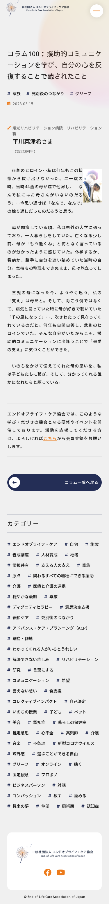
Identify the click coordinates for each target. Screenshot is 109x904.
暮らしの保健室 (72, 722)
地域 (74, 554)
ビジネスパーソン (28, 785)
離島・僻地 (22, 638)
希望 (66, 680)
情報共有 (20, 565)
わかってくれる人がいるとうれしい (44, 649)
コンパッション (26, 795)
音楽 (16, 743)
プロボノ (49, 774)
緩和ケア (20, 617)
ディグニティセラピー (32, 607)
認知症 (39, 722)
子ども (55, 712)
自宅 (74, 544)
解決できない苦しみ (30, 659)
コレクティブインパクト (34, 701)
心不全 (47, 733)
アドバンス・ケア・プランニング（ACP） (51, 628)
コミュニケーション (30, 680)
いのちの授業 (24, 712)
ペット (80, 712)
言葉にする (43, 670)
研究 (16, 670)
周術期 (68, 806)
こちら (50, 438)
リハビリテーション (80, 659)
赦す (57, 795)
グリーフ (20, 764)
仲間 (45, 806)
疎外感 (18, 753)
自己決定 (77, 701)
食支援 (55, 691)
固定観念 (20, 774)
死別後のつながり (57, 617)
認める (80, 795)
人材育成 (49, 554)
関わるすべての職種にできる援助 (63, 575)
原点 (16, 575)
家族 (86, 565)
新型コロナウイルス (76, 743)
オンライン (51, 764)
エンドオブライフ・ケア (34, 544)
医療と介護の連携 (49, 586)
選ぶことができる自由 (57, 753)
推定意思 (20, 733)
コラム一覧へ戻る (82, 482)
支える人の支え (55, 565)
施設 (94, 544)
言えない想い (24, 691)
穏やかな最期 (24, 596)
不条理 (39, 743)
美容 (16, 722)
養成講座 (20, 554)
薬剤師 (72, 733)
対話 (62, 785)
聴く (78, 764)
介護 (16, 586)
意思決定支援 (77, 607)
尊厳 (53, 596)
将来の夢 (20, 806)
